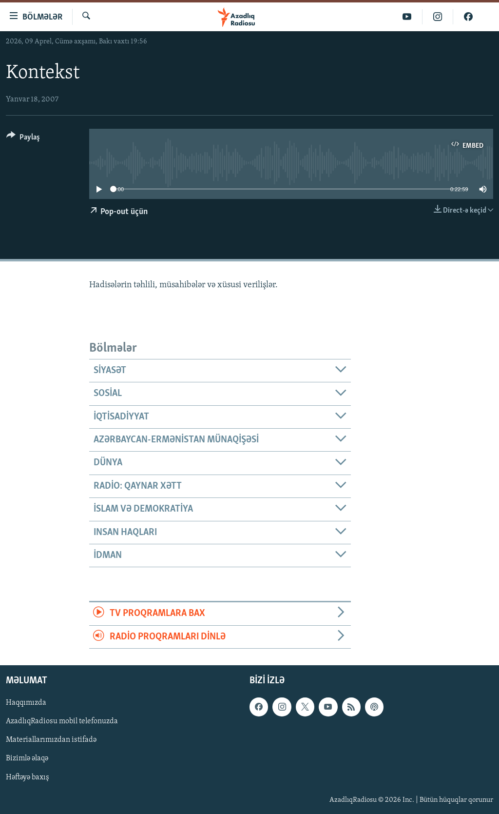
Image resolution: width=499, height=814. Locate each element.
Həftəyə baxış (27, 777)
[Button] (23, 139)
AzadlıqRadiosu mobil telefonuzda (62, 721)
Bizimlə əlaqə (27, 758)
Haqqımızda (26, 703)
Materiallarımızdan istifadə (51, 740)
